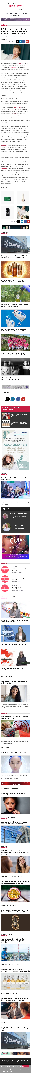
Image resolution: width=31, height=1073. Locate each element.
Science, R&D (5, 846)
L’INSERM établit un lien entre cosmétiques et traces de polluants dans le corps (15, 852)
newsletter (10, 1061)
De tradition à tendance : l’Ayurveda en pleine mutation (14, 682)
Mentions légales (19, 1061)
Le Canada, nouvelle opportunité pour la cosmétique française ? (13, 669)
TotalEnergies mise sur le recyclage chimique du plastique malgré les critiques (13, 940)
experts (5, 509)
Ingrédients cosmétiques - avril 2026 (13, 752)
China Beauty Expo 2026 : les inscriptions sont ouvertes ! (15, 478)
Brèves (3, 24)
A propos (4, 1060)
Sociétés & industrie (9, 993)
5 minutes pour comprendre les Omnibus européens (13, 645)
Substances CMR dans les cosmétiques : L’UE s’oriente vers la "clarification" (14, 823)
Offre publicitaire (21, 1060)
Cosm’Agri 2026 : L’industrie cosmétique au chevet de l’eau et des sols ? (14, 305)
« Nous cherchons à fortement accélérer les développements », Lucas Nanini (14, 999)
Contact (12, 1060)
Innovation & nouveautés (11, 964)
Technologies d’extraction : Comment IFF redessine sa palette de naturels (15, 882)
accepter (25, 1066)
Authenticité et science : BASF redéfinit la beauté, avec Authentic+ (15, 717)
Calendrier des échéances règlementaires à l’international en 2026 (14, 621)
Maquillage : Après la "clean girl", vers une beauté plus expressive (14, 794)
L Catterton (20, 63)
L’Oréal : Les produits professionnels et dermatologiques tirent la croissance (13, 329)
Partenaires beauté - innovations (11, 408)
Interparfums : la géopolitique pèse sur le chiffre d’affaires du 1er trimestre (14, 378)
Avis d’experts (6, 676)
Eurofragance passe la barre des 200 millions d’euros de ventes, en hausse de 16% (15, 256)
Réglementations (8, 817)
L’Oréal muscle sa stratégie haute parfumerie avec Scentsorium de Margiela (15, 970)
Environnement (7, 934)
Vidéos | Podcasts (8, 597)
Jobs (3, 562)
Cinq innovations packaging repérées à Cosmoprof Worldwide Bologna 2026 (14, 911)
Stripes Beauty (13, 67)
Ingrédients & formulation (11, 876)
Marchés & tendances (9, 788)
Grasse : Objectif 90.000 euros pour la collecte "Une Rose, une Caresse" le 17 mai (14, 354)
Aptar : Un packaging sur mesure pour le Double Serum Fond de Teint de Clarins (13, 281)
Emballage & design (8, 905)
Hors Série (5, 747)
